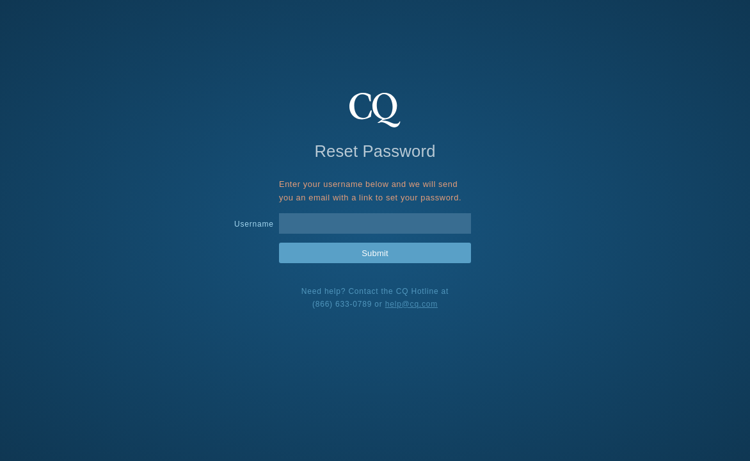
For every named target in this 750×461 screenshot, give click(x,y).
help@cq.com (411, 304)
